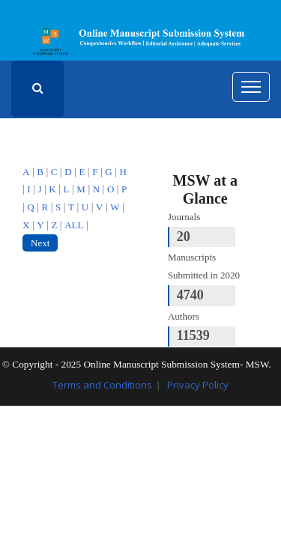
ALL (73, 225)
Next (40, 243)
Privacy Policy (198, 385)
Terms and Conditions (102, 385)
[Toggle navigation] (251, 87)
